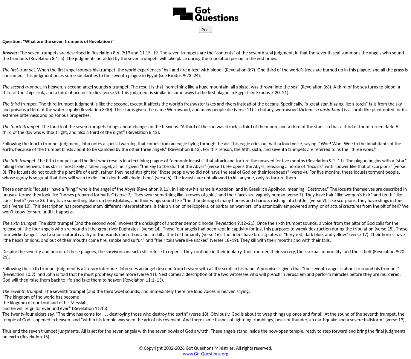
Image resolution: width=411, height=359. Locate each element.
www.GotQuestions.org (205, 354)
